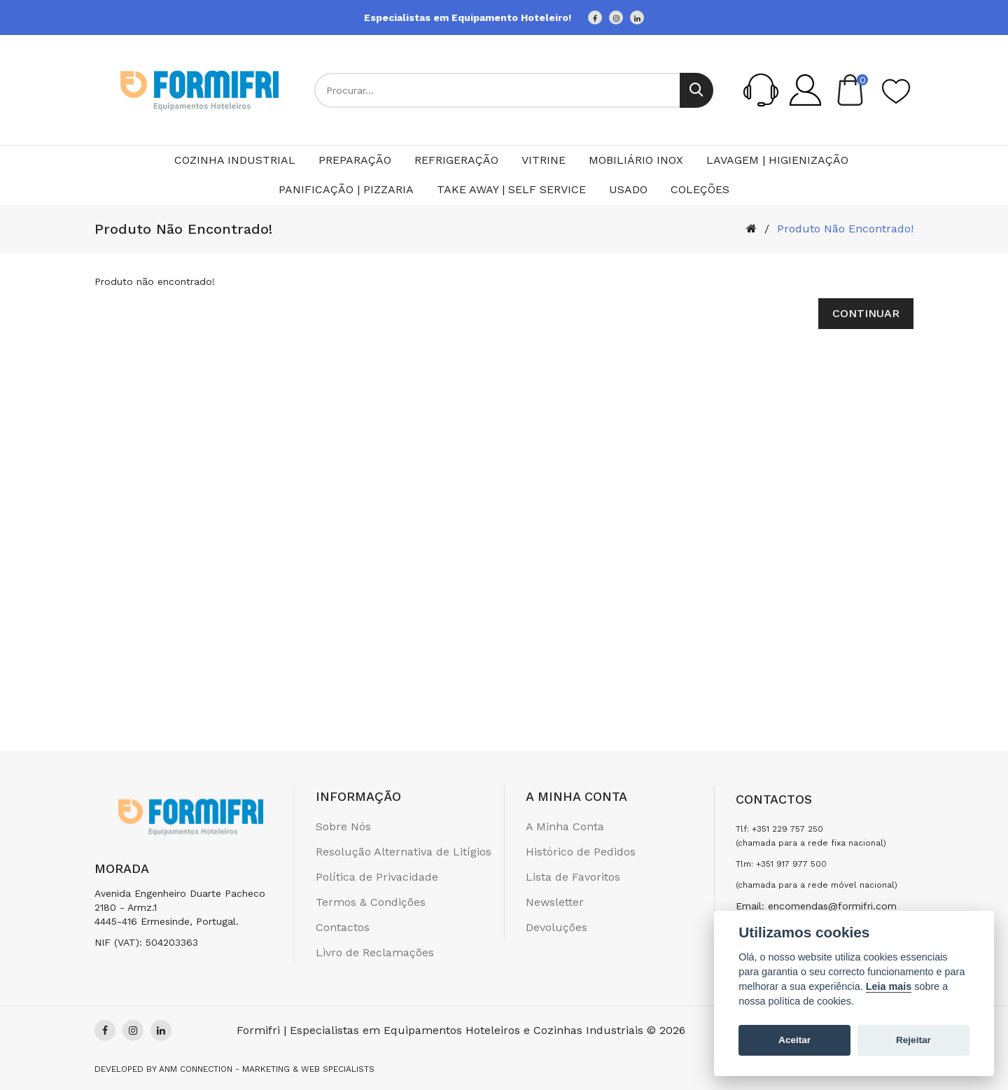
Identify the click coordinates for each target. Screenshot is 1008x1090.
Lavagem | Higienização (777, 160)
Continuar (865, 313)
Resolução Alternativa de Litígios (403, 851)
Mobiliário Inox (636, 160)
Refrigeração (456, 160)
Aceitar (794, 1040)
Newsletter (555, 902)
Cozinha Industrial (234, 160)
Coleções (700, 189)
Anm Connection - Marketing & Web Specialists (266, 1069)
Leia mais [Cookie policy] (889, 986)
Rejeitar (913, 1040)
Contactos (343, 927)
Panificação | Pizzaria (346, 189)
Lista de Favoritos (573, 876)
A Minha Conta (565, 826)
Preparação (354, 160)
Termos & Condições (371, 902)
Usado (628, 189)
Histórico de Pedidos (581, 851)
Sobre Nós (343, 826)
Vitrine (544, 160)
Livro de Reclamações (375, 952)
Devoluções (556, 927)
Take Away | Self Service (511, 189)
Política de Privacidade (377, 876)
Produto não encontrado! (845, 228)
